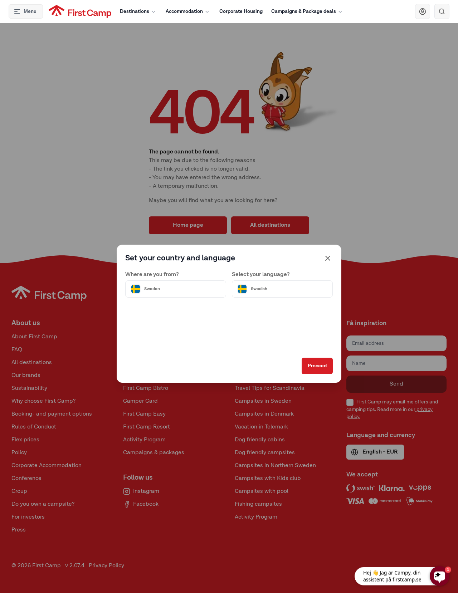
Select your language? (261, 272)
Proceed (313, 368)
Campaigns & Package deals (307, 11)
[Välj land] (177, 286)
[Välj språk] (280, 286)
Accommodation (188, 11)
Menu (25, 11)
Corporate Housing (241, 11)
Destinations (138, 11)
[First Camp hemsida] (80, 11)
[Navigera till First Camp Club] (422, 11)
